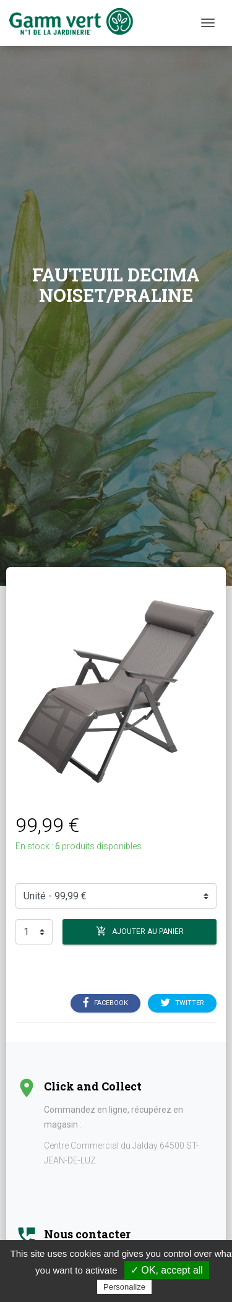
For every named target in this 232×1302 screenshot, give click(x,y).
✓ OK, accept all (167, 1270)
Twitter (182, 1003)
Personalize (124, 1286)
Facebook (105, 1003)
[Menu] (208, 22)
